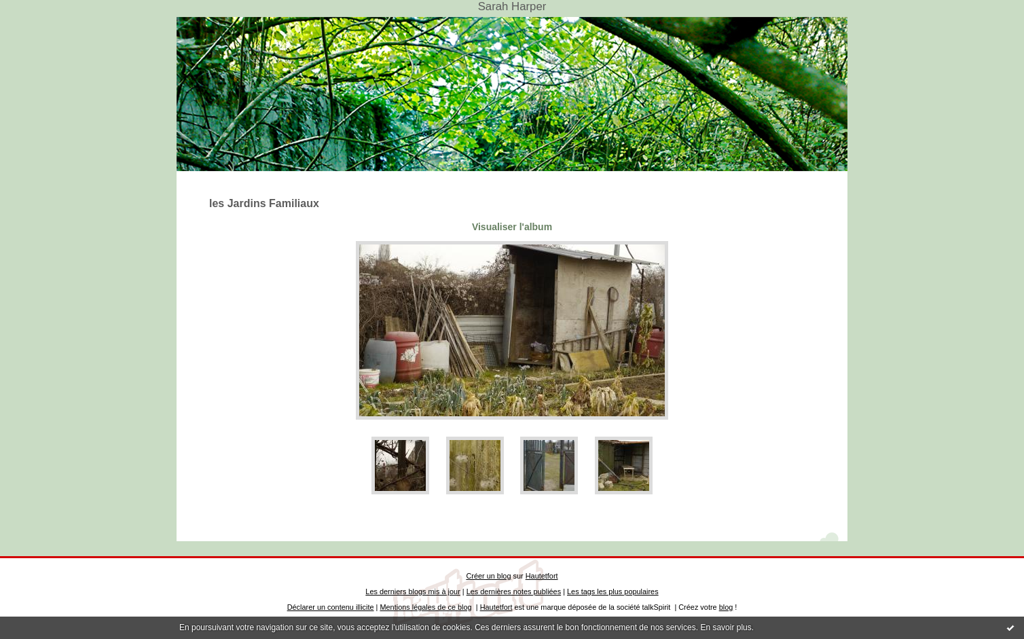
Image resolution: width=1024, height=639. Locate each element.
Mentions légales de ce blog (425, 607)
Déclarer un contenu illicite (330, 607)
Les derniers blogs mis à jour (412, 591)
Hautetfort (542, 576)
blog (726, 607)
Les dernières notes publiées (514, 591)
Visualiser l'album (512, 226)
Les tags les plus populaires (613, 591)
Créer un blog (488, 576)
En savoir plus (725, 627)
